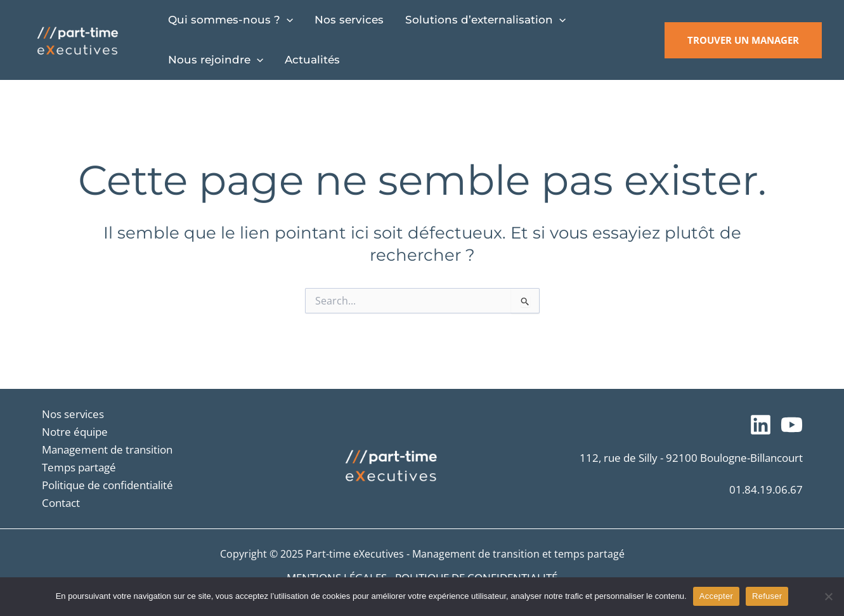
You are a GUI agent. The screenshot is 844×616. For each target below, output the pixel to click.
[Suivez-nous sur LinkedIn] (761, 425)
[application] (286, 20)
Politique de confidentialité (107, 485)
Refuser (767, 596)
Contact (61, 502)
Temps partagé (79, 467)
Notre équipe (75, 431)
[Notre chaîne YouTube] (792, 425)
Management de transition (107, 449)
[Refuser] (828, 596)
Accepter (716, 596)
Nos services (73, 414)
